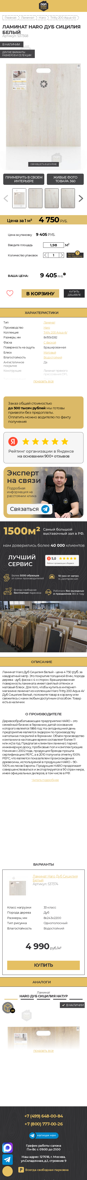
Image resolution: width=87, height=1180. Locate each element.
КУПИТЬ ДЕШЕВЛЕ (74, 293)
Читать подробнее (45, 780)
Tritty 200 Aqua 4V (63, 17)
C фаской (50, 342)
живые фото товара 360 (65, 179)
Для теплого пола (56, 384)
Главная (10, 17)
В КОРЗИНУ (40, 293)
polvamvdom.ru (43, 6)
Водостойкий (53, 357)
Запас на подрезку (75, 255)
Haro (42, 17)
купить (43, 965)
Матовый (50, 352)
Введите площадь (20, 245)
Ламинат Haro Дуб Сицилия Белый (55, 878)
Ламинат (27, 17)
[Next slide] (80, 198)
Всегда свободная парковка (47, 1170)
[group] (43, 104)
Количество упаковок (23, 255)
